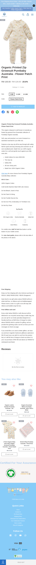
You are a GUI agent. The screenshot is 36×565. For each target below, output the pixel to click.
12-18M (25, 94)
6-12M (18, 94)
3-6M (11, 94)
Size (2, 94)
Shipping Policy (18, 516)
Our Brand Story (18, 514)
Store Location (18, 523)
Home (18, 509)
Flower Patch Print (16, 99)
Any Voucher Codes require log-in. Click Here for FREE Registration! (16, 8)
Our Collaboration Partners (18, 521)
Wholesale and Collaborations (18, 518)
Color (3, 99)
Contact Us (18, 512)
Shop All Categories (18, 525)
